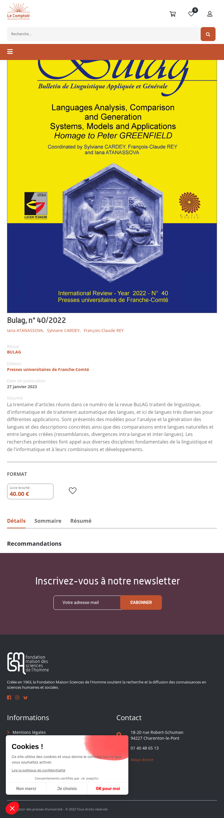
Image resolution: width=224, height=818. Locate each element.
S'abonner (141, 602)
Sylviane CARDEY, (64, 330)
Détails (16, 520)
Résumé (83, 520)
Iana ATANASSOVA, (25, 330)
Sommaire (49, 520)
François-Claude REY (104, 330)
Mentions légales (29, 732)
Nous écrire (142, 759)
